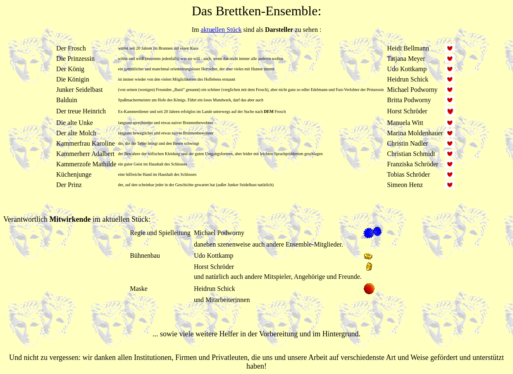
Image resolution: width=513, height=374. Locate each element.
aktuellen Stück (220, 29)
